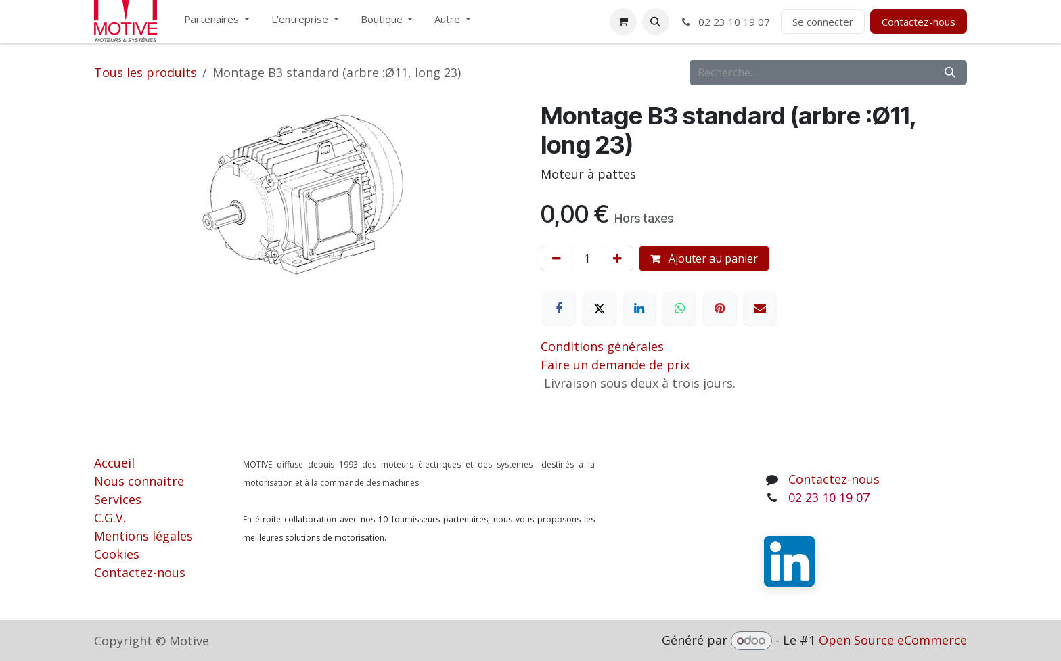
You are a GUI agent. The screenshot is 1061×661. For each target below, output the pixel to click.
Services (117, 499)
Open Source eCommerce (893, 640)
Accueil (114, 463)
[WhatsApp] (679, 308)
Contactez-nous (918, 21)
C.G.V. (110, 517)
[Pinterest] (720, 308)
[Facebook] (559, 308)
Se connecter (822, 21)
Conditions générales (602, 346)
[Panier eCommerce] (623, 21)
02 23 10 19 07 (725, 21)
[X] (599, 308)
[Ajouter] (617, 258)
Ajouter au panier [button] (704, 258)
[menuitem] (217, 22)
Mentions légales (143, 536)
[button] (655, 21)
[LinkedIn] (639, 308)
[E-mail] (760, 308)
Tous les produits (145, 72)
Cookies (116, 554)
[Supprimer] (556, 258)
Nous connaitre (139, 481)
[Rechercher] (950, 72)
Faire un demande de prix (615, 365)
